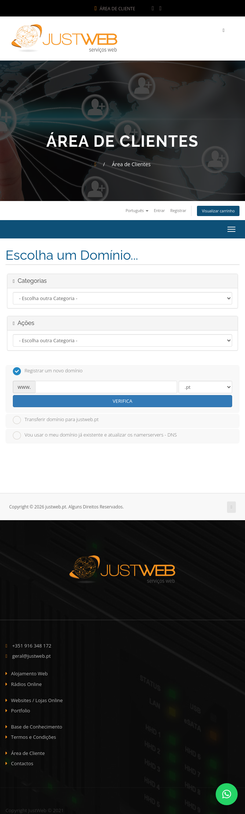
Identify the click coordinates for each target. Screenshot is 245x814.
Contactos (22, 762)
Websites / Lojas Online (37, 698)
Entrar (159, 208)
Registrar (178, 208)
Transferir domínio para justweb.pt (56, 418)
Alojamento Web (29, 672)
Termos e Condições (33, 735)
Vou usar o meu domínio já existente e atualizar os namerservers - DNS (95, 434)
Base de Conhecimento (36, 725)
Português (136, 208)
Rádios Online (26, 682)
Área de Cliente (115, 9)
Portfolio (20, 708)
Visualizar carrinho (218, 209)
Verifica (122, 399)
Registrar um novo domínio (48, 369)
